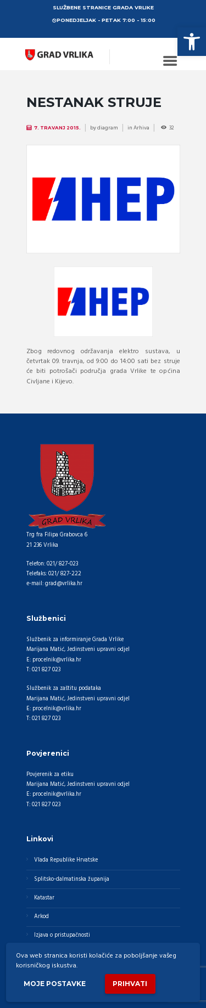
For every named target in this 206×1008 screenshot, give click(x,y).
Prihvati (130, 983)
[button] (191, 41)
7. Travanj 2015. (57, 128)
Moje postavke (55, 983)
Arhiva (141, 127)
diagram (107, 127)
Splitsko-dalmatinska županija (71, 879)
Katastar (44, 898)
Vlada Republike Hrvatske (66, 860)
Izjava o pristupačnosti (62, 935)
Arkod (41, 916)
